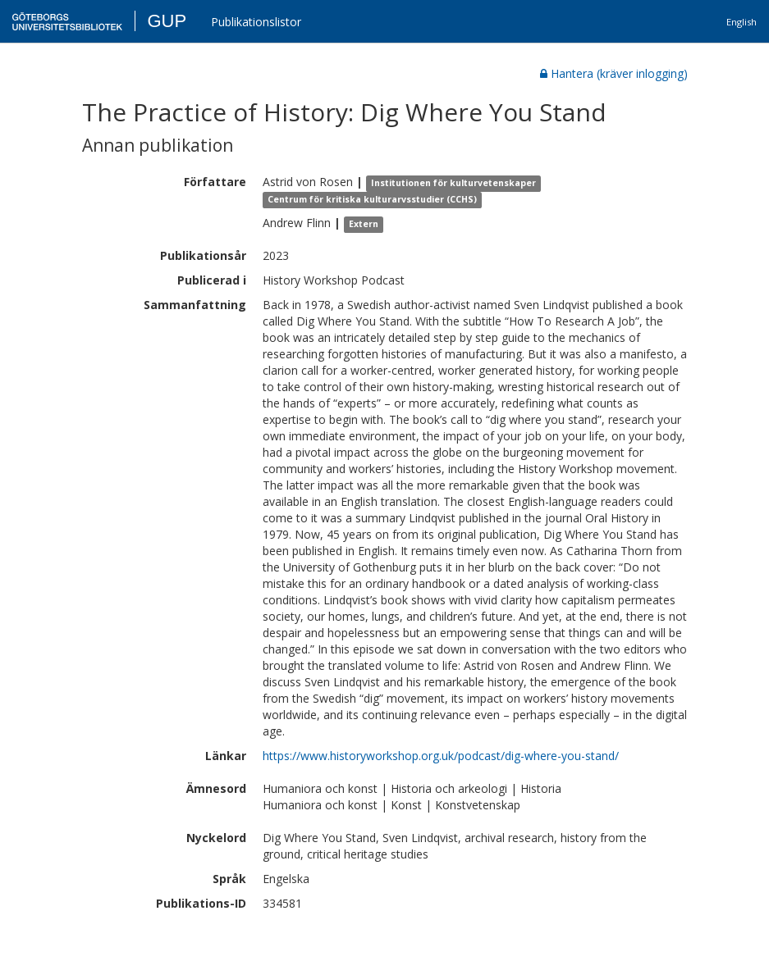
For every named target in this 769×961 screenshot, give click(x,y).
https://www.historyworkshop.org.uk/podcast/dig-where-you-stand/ (441, 755)
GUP (166, 21)
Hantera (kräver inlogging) (614, 73)
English (741, 22)
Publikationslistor (256, 22)
